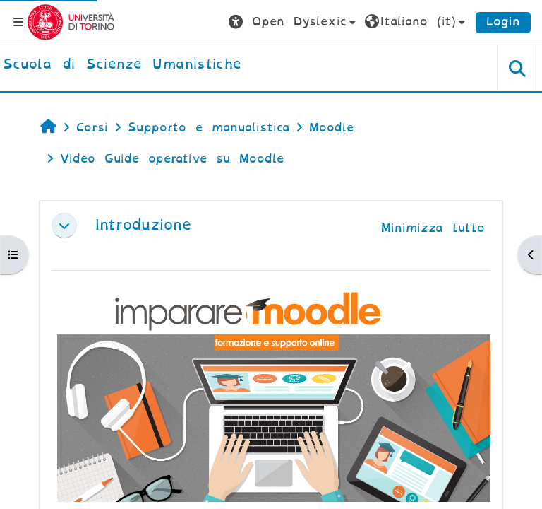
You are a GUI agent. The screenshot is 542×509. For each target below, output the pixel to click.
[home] (122, 65)
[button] (294, 22)
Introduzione (143, 225)
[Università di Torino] (71, 21)
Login (503, 21)
